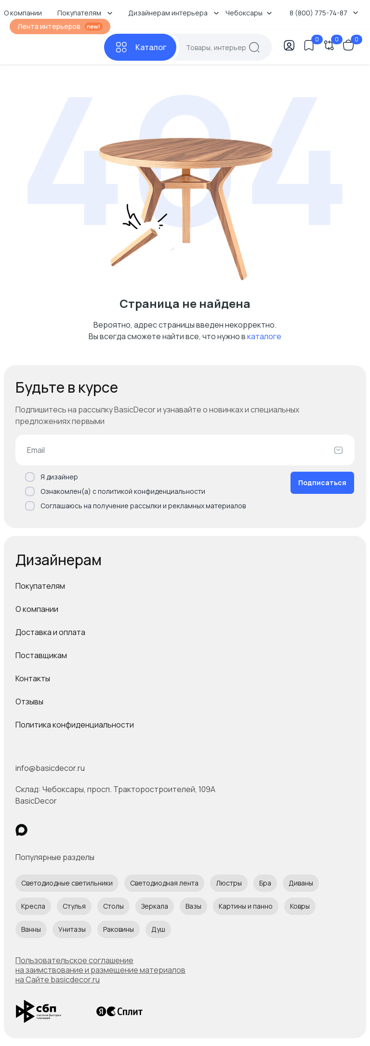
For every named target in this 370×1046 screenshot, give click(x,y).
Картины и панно (246, 906)
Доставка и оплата (50, 632)
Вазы (193, 906)
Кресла (33, 906)
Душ (158, 929)
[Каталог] (140, 47)
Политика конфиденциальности (74, 724)
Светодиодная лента (164, 882)
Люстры (229, 882)
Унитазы (72, 929)
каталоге (264, 336)
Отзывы (29, 701)
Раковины (118, 929)
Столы (113, 906)
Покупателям (40, 586)
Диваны (301, 882)
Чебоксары (248, 12)
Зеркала (154, 906)
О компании (36, 609)
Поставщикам (41, 655)
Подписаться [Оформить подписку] (322, 482)
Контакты (32, 678)
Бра (265, 882)
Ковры (300, 906)
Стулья (74, 906)
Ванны (31, 929)
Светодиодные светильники (67, 882)
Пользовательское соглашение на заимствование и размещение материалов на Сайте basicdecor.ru (100, 969)
